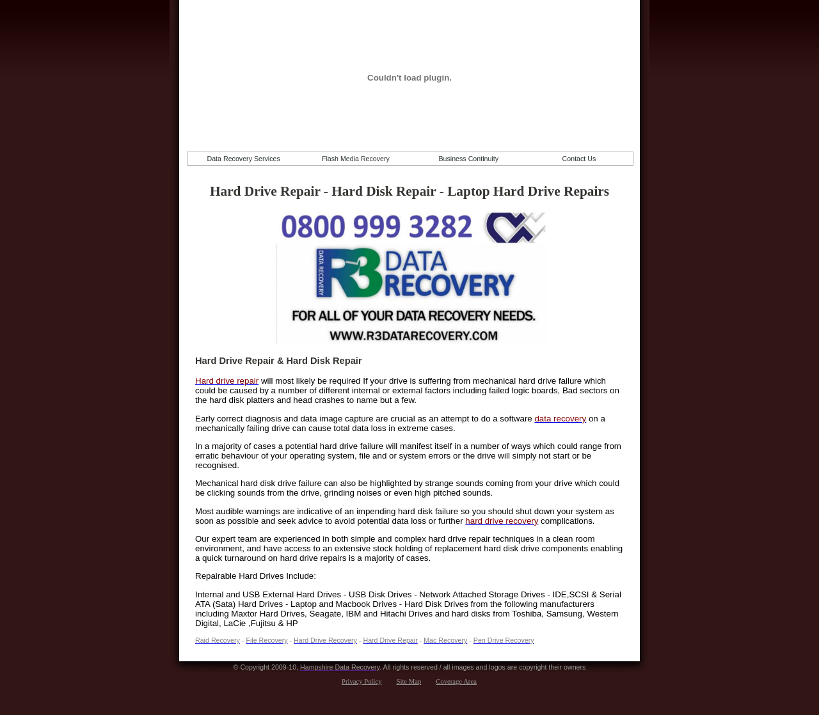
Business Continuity (468, 158)
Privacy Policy (361, 681)
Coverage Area (456, 681)
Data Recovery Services (243, 158)
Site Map (409, 681)
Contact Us (579, 158)
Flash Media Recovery (356, 158)
